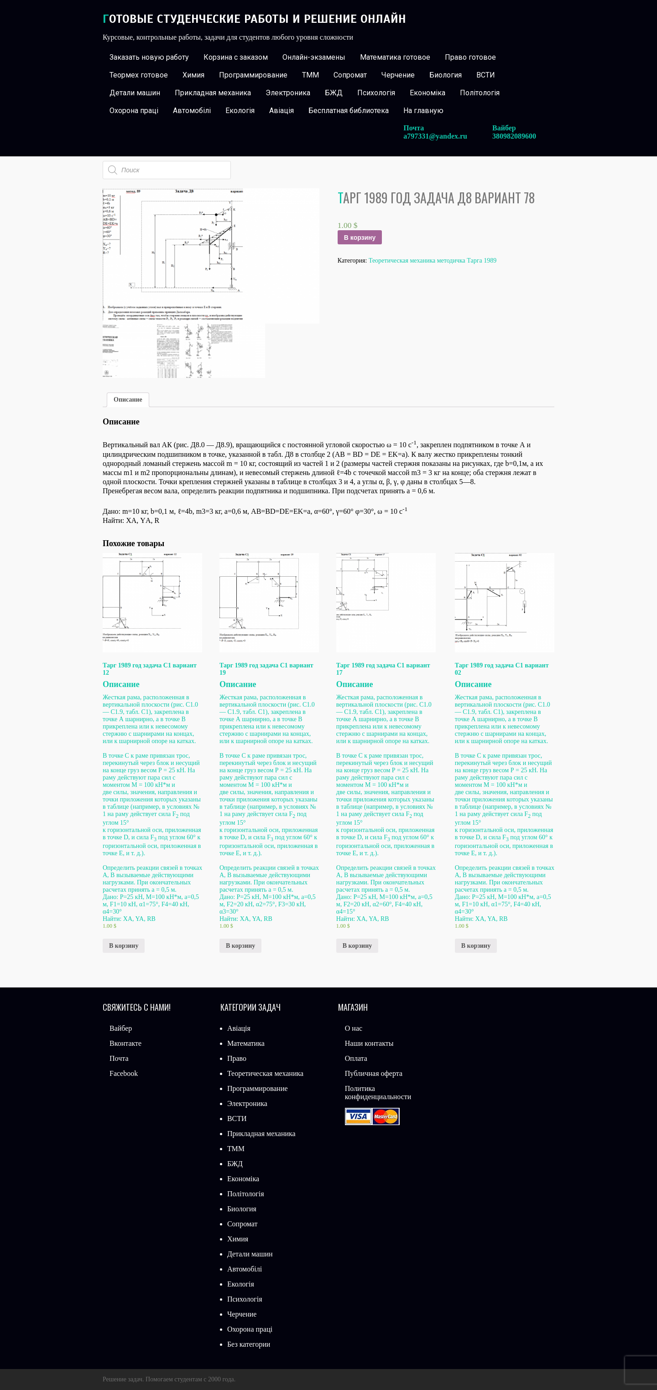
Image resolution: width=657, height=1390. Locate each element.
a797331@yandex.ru (435, 136)
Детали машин (135, 92)
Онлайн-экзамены (313, 57)
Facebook (124, 1073)
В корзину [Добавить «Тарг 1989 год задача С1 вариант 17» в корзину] (357, 945)
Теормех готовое (139, 75)
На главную (423, 110)
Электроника (288, 92)
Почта (119, 1058)
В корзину (360, 237)
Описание (128, 399)
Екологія (240, 110)
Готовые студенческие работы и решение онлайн (254, 18)
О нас (353, 1028)
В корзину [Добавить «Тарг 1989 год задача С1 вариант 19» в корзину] (240, 945)
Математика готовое (395, 57)
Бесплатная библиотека (348, 110)
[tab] (128, 400)
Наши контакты (369, 1043)
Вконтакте (125, 1043)
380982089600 (514, 136)
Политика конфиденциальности (378, 1093)
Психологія (376, 92)
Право (236, 1058)
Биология (445, 75)
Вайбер (121, 1028)
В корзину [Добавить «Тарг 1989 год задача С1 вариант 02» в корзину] (475, 945)
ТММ (310, 75)
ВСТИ (485, 75)
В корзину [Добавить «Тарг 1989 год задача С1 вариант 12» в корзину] (123, 945)
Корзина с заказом (235, 57)
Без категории (248, 1344)
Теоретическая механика (265, 1073)
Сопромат (350, 75)
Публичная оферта (373, 1073)
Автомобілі (192, 110)
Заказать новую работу (149, 57)
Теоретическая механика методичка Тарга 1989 (432, 260)
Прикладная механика (213, 92)
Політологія (480, 92)
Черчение (398, 75)
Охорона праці (134, 110)
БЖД (334, 92)
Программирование (253, 75)
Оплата (356, 1058)
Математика (246, 1043)
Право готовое (470, 57)
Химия (193, 75)
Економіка (427, 92)
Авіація (281, 110)
